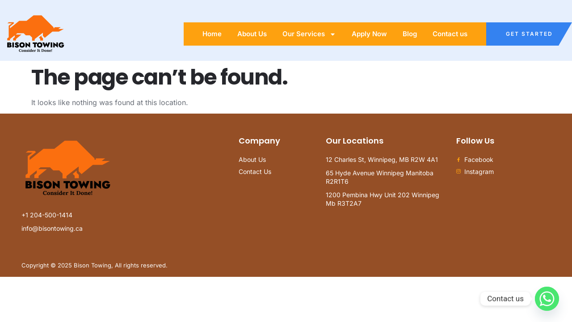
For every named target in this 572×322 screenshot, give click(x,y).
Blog (410, 34)
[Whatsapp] (547, 299)
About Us (252, 34)
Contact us (450, 34)
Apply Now (369, 34)
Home (212, 34)
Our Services (309, 34)
